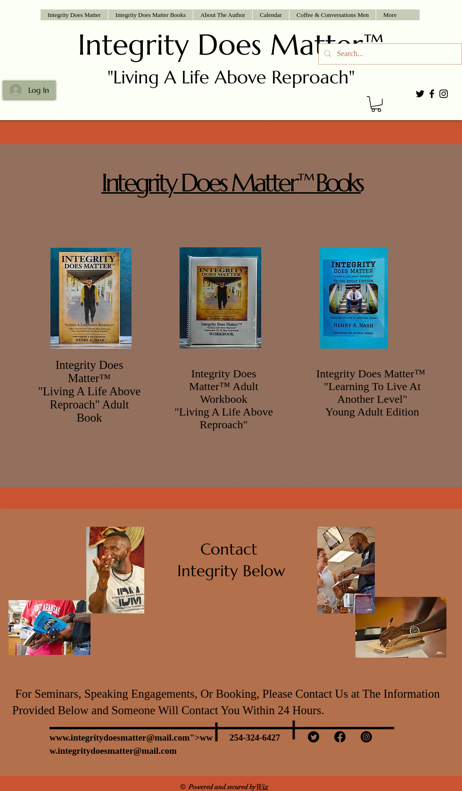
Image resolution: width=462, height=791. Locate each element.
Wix (262, 787)
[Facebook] (340, 736)
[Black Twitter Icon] (420, 93)
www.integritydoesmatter (98, 737)
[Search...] (389, 54)
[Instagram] (366, 736)
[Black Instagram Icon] (443, 93)
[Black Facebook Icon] (431, 93)
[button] (150, 14)
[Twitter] (313, 736)
